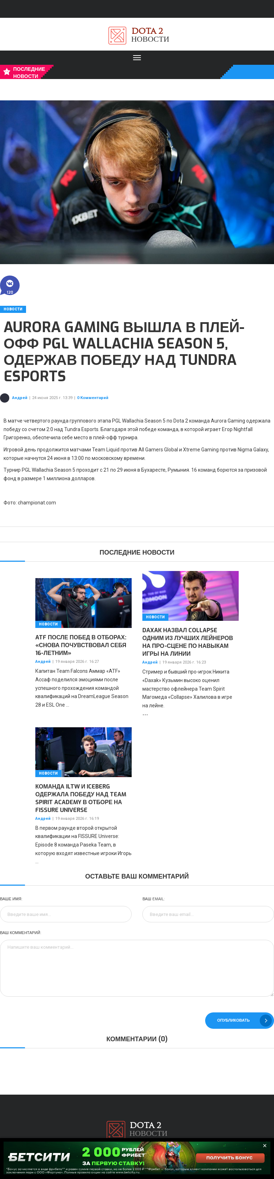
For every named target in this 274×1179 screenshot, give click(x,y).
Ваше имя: (11, 899)
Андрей (19, 397)
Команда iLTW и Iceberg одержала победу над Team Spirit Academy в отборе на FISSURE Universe (80, 798)
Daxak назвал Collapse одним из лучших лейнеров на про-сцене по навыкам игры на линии (187, 642)
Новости (13, 309)
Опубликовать (244, 1021)
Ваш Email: (153, 899)
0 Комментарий (92, 397)
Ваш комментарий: (20, 933)
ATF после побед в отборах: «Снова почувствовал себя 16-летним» (80, 645)
